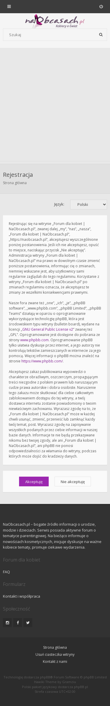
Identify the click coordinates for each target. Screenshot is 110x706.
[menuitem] (101, 6)
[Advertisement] (55, 106)
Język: (59, 204)
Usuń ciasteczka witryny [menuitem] (55, 654)
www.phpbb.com (34, 339)
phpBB (45, 677)
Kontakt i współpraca (21, 596)
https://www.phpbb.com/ (42, 361)
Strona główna (15, 182)
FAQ (6, 571)
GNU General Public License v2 (47, 329)
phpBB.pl (81, 687)
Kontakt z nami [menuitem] (55, 661)
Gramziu (69, 682)
